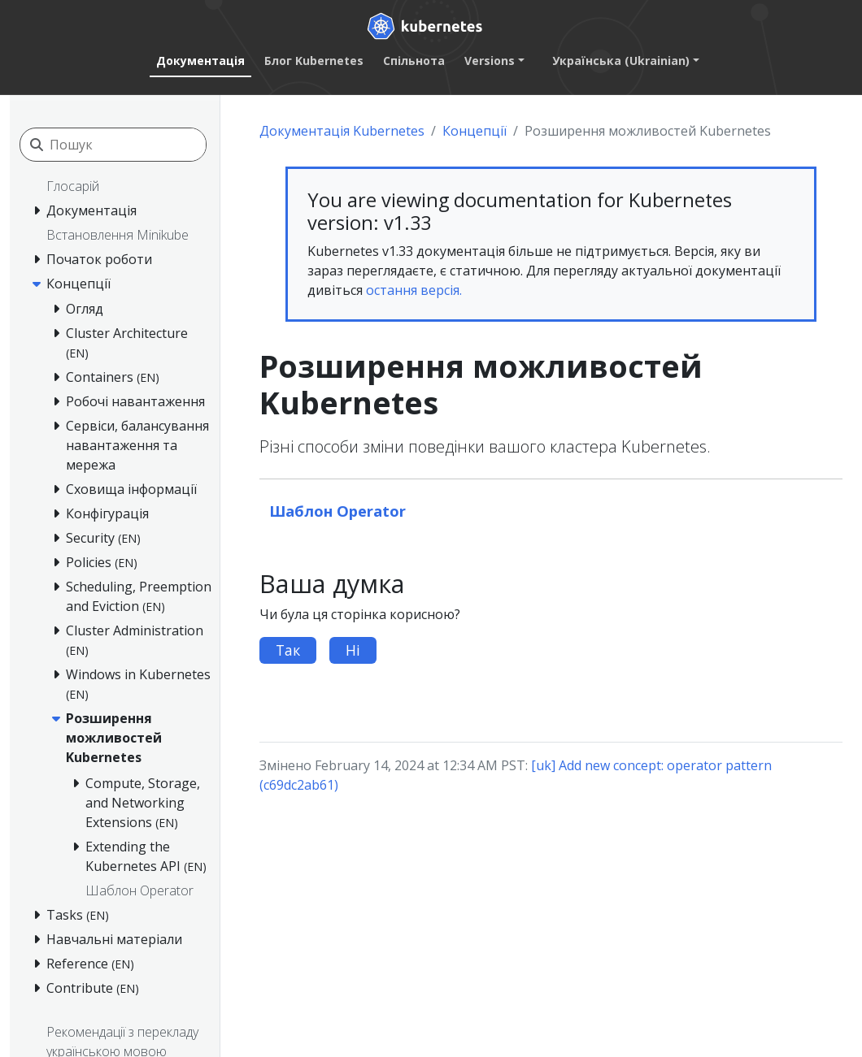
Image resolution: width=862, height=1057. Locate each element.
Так (288, 650)
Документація (200, 60)
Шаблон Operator (337, 510)
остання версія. (414, 290)
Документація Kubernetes (341, 131)
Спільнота (414, 60)
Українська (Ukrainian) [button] (621, 60)
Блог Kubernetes (314, 60)
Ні (353, 650)
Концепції (474, 131)
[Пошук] (128, 144)
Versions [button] (489, 60)
